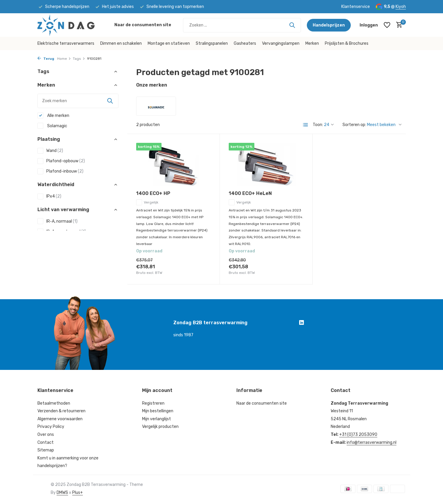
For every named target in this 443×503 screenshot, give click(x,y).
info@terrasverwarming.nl (371, 442)
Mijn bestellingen (157, 410)
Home (64, 59)
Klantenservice (355, 6)
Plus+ (77, 492)
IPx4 (49, 196)
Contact (45, 442)
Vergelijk (147, 202)
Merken (312, 43)
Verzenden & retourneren (61, 410)
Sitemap (45, 450)
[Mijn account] (369, 25)
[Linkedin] (301, 323)
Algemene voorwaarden (60, 418)
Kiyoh (401, 6)
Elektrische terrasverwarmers (65, 43)
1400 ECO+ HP (153, 193)
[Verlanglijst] (387, 25)
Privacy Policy (50, 426)
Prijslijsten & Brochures (346, 43)
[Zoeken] (242, 25)
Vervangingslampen (280, 43)
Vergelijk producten (160, 426)
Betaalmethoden (53, 403)
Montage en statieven (169, 43)
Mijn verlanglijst (156, 418)
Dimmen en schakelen (121, 43)
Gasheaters (245, 43)
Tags (79, 59)
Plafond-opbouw (61, 161)
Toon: (318, 124)
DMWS (62, 492)
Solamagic (52, 126)
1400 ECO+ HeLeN (250, 193)
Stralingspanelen (212, 43)
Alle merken (53, 115)
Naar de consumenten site (142, 24)
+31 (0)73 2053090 (358, 434)
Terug (45, 59)
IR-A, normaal (57, 221)
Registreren (153, 403)
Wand (50, 151)
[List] (305, 125)
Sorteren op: (354, 124)
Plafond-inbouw (60, 171)
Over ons (45, 434)
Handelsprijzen (329, 25)
